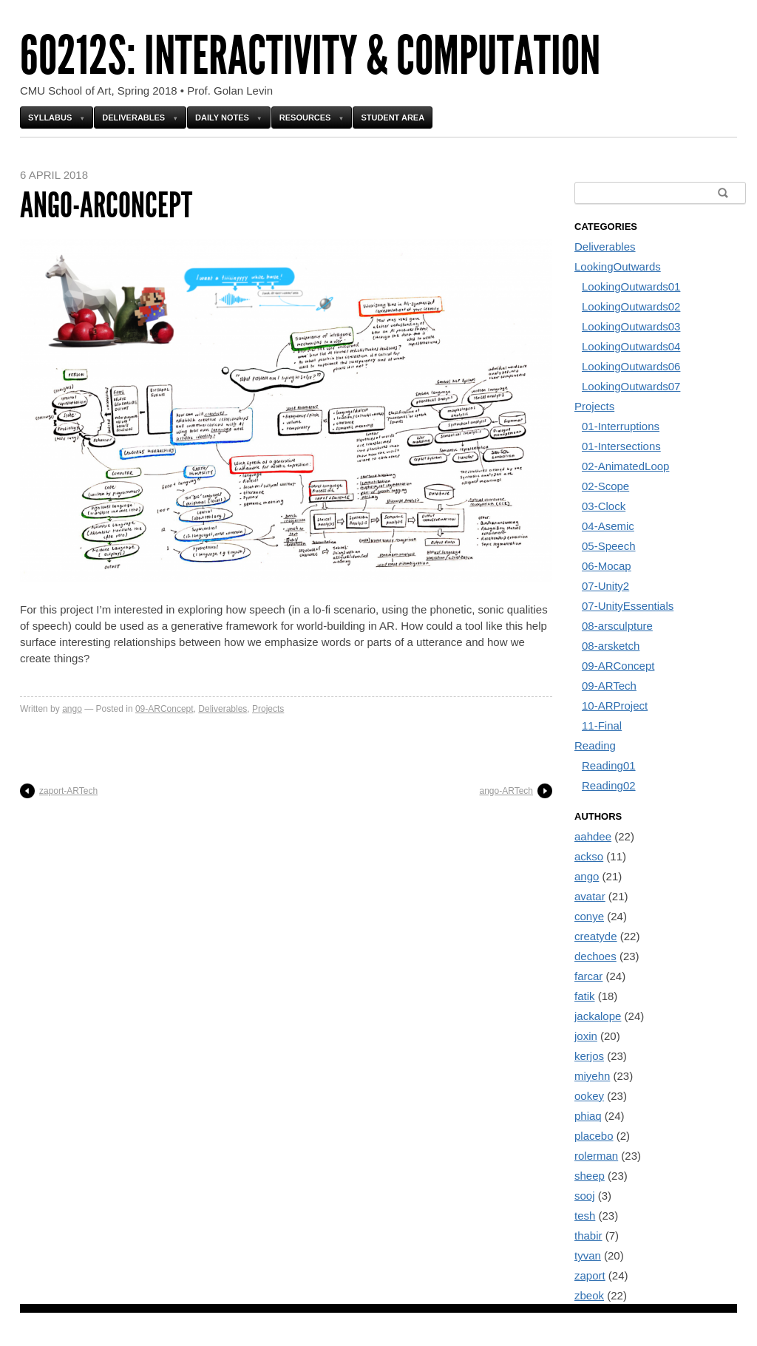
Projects (268, 709)
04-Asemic (608, 526)
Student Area (392, 117)
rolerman (596, 1155)
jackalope (597, 1016)
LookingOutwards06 (631, 366)
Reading (595, 745)
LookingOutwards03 (631, 326)
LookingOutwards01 (631, 286)
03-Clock (603, 506)
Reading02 (609, 785)
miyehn (592, 1076)
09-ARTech (609, 685)
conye (589, 916)
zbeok (589, 1295)
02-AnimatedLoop (625, 466)
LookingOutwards (617, 266)
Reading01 (609, 765)
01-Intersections (621, 446)
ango (72, 709)
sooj (584, 1195)
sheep (589, 1175)
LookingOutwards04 (631, 346)
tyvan (587, 1255)
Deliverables (133, 117)
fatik (584, 996)
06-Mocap (606, 566)
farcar (588, 976)
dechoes (595, 956)
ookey (589, 1096)
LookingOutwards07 (631, 386)
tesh (584, 1215)
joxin (585, 1036)
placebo (594, 1135)
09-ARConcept (164, 709)
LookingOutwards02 (631, 306)
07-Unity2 (605, 585)
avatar (589, 896)
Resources (305, 117)
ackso (588, 856)
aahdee (592, 836)
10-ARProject (615, 705)
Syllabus (50, 117)
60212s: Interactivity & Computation (310, 55)
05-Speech (609, 546)
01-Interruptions (620, 426)
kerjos (589, 1056)
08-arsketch (610, 645)
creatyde (595, 936)
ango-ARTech (507, 791)
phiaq (588, 1115)
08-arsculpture (617, 625)
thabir (588, 1235)
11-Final (602, 725)
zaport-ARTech (68, 791)
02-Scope (605, 486)
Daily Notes (222, 117)
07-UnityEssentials (627, 605)
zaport (589, 1275)
